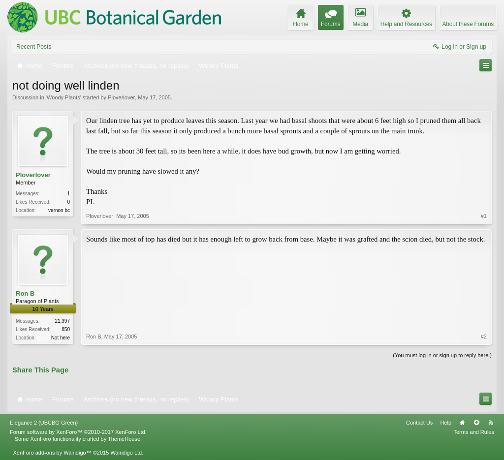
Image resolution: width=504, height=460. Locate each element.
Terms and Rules (473, 432)
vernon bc (59, 210)
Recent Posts (33, 46)
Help (445, 423)
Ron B (25, 293)
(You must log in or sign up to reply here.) (442, 355)
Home (462, 422)
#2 (484, 336)
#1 (484, 216)
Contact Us (419, 423)
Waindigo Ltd (126, 453)
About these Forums (468, 24)
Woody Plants (63, 97)
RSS (490, 422)
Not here (60, 337)
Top (476, 422)
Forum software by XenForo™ (78, 432)
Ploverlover (121, 97)
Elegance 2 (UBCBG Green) (44, 423)
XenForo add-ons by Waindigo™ (52, 453)
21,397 (62, 321)
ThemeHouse (124, 439)
